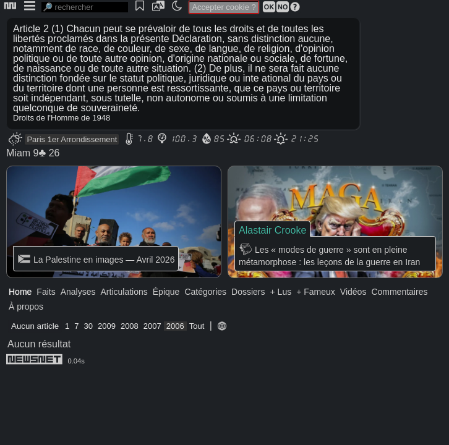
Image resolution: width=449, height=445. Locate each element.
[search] (85, 7)
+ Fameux (315, 292)
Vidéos (353, 292)
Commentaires (399, 292)
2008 (130, 326)
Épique (166, 292)
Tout (197, 326)
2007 (152, 326)
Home (20, 292)
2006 (175, 326)
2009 (107, 326)
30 (88, 326)
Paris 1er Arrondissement (72, 139)
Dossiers (248, 292)
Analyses (78, 292)
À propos (26, 307)
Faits (45, 292)
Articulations (124, 292)
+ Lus (281, 292)
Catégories (205, 292)
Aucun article (35, 326)
